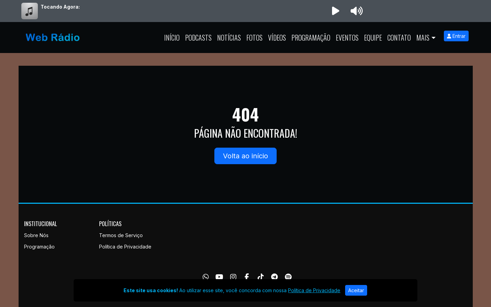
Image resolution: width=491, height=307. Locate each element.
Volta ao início (245, 156)
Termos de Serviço (121, 235)
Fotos (254, 37)
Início (172, 37)
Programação (310, 37)
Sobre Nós (36, 235)
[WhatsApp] (206, 277)
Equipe (373, 37)
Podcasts (198, 37)
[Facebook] (247, 277)
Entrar (456, 36)
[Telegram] (274, 277)
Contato (399, 37)
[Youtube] (219, 277)
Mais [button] (422, 37)
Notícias (229, 37)
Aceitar (356, 290)
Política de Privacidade (125, 247)
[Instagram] (233, 277)
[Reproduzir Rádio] (336, 11)
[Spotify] (288, 277)
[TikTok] (261, 277)
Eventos (347, 37)
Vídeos (277, 37)
